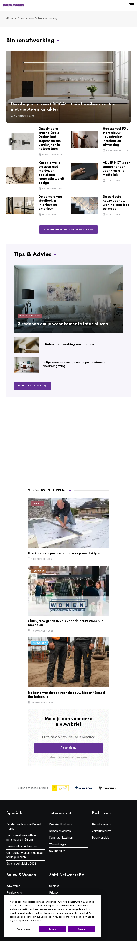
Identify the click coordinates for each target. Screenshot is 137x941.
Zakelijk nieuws (101, 831)
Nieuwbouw (40, 643)
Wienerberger (57, 844)
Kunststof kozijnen (61, 837)
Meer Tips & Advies (33, 385)
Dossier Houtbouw (61, 824)
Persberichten (15, 892)
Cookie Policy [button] (47, 917)
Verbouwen (27, 18)
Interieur (39, 571)
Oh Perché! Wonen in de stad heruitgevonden (24, 855)
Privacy (54, 892)
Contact (54, 886)
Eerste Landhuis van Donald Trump (23, 826)
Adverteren (13, 886)
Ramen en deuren (60, 831)
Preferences (23, 929)
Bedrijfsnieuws (101, 824)
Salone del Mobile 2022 (21, 863)
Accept (81, 929)
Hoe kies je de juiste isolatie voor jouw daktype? (65, 553)
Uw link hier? (57, 850)
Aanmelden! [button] (68, 748)
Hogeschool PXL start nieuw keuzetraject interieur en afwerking (115, 137)
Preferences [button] (37, 920)
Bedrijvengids (100, 837)
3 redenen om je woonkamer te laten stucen (63, 324)
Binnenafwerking (30, 315)
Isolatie (38, 503)
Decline (52, 929)
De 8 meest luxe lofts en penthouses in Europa (21, 837)
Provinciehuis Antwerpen (21, 846)
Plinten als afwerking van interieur (68, 344)
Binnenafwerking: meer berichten (69, 229)
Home (11, 18)
